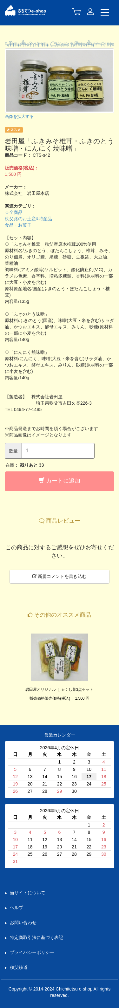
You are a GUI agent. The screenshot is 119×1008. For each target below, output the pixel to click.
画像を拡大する (19, 116)
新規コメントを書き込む (59, 576)
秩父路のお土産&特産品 (28, 218)
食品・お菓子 (18, 225)
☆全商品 (14, 212)
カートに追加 (59, 480)
